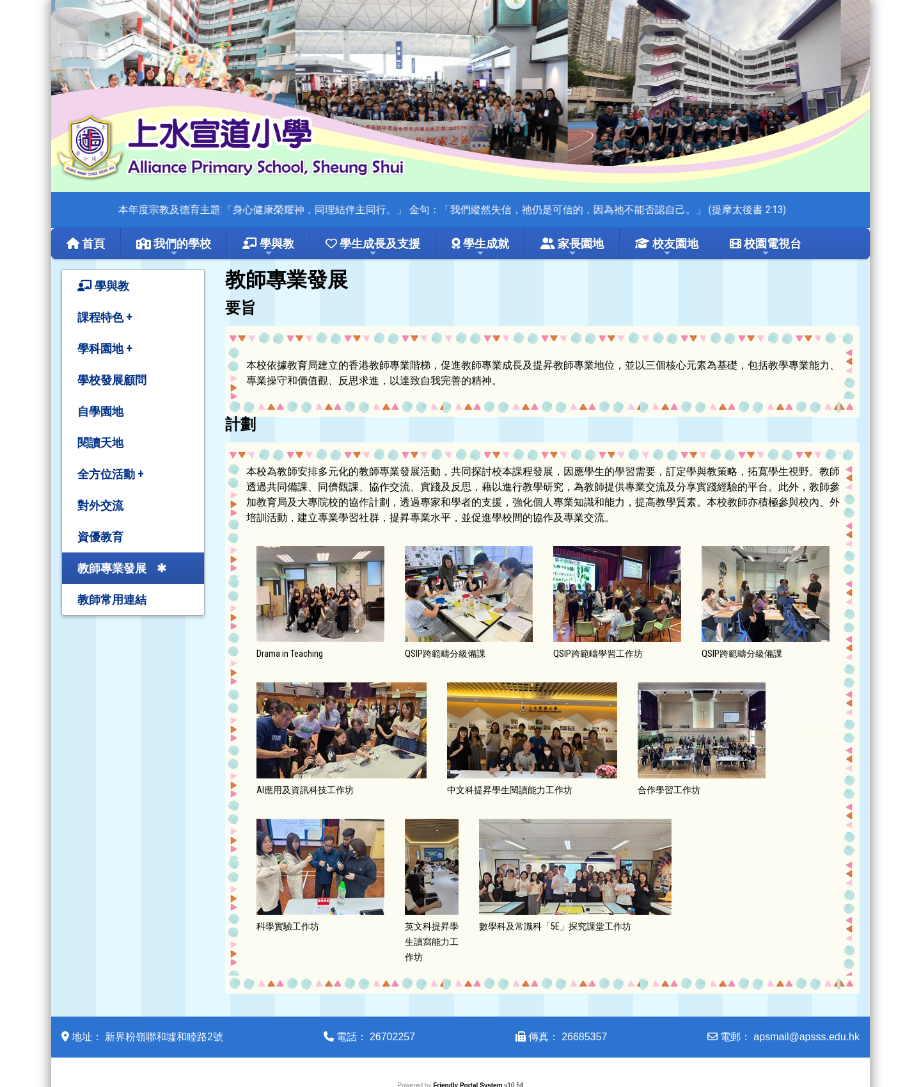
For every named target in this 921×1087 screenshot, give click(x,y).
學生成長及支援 (373, 247)
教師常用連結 (111, 599)
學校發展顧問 (111, 380)
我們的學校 (173, 247)
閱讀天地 (100, 442)
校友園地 (666, 247)
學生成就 (480, 247)
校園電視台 (765, 247)
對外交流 (100, 505)
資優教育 (100, 537)
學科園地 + (104, 348)
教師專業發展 (111, 568)
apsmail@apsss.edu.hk (806, 1036)
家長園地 (572, 247)
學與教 (268, 247)
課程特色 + (104, 317)
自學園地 (100, 411)
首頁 (86, 243)
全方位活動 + (110, 474)
